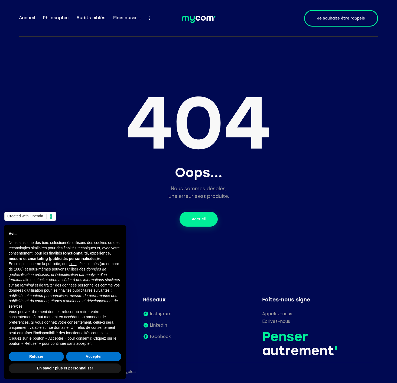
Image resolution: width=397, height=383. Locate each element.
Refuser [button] (36, 356)
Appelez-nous (277, 314)
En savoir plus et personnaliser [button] (65, 368)
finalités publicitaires (75, 290)
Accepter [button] (94, 356)
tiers (72, 264)
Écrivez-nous (276, 321)
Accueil (199, 219)
